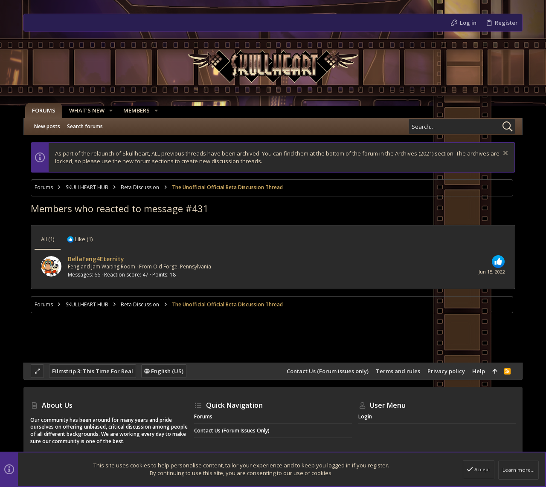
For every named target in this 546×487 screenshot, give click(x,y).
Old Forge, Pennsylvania (182, 266)
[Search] (462, 126)
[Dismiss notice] (504, 154)
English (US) (163, 371)
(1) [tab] (47, 239)
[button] (109, 111)
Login (365, 416)
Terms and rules (398, 371)
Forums (203, 416)
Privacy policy (446, 371)
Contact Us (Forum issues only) (328, 371)
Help (478, 371)
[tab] (80, 239)
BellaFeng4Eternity (96, 259)
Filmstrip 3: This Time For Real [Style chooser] (92, 371)
